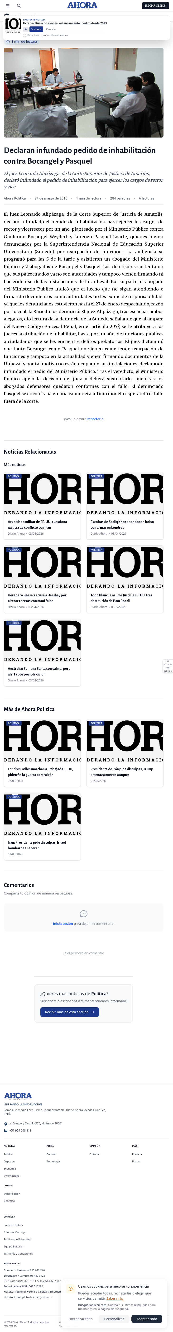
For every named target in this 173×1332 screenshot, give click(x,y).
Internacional (12, 1175)
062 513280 (36, 1286)
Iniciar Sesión (155, 6)
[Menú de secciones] (7, 6)
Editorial (94, 1154)
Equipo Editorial (13, 1246)
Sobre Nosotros (13, 1225)
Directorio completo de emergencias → (28, 1297)
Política (20, 16)
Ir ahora (36, 33)
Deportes (9, 1161)
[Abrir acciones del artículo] (168, 666)
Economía (10, 1168)
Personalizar (114, 1319)
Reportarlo (95, 419)
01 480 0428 (37, 1275)
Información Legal (15, 1232)
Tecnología (53, 1161)
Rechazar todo (81, 1319)
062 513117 (31, 1281)
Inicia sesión (63, 923)
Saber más (114, 1298)
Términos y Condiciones (18, 1253)
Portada (137, 1154)
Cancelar (51, 33)
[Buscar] (19, 6)
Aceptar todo (147, 1319)
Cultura (51, 1154)
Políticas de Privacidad (17, 1239)
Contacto (9, 1201)
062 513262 (47, 1281)
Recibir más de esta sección (69, 1012)
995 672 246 (37, 1270)
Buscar (136, 1161)
